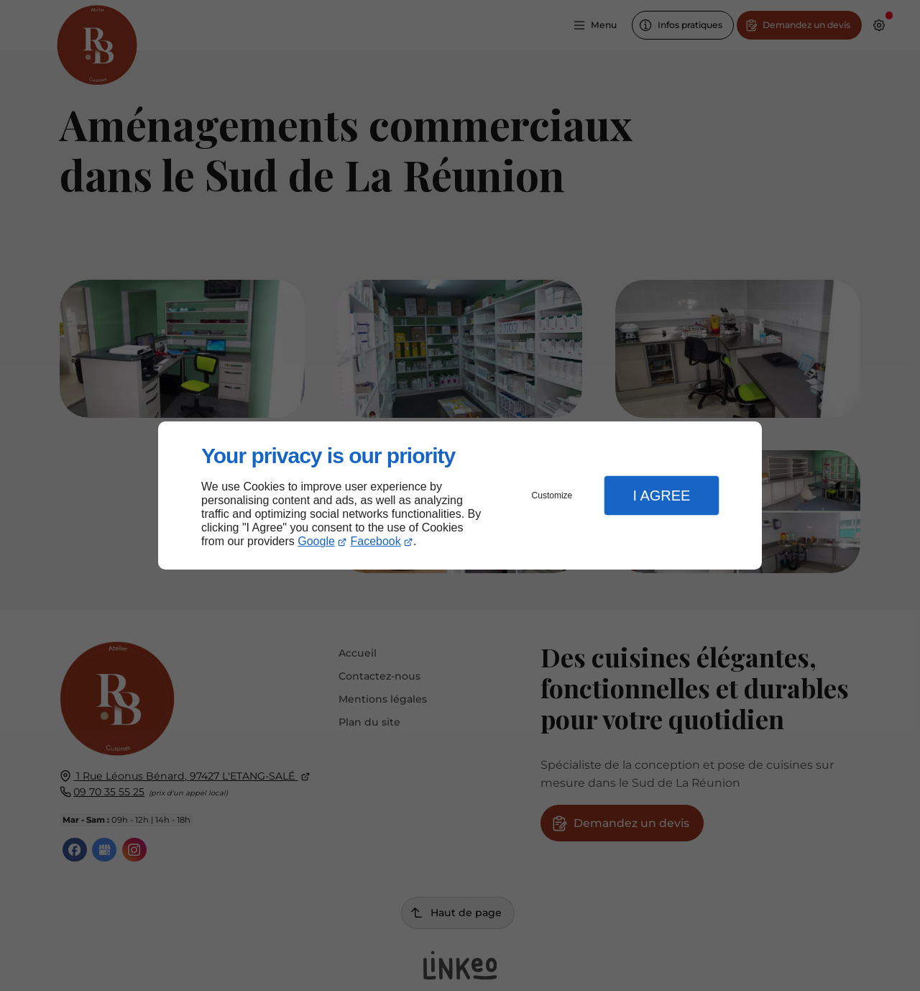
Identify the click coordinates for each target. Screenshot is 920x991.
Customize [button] (552, 495)
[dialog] (460, 495)
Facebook (376, 541)
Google (316, 541)
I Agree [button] (661, 495)
